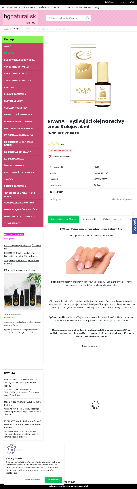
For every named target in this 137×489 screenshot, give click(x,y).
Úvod (6, 29)
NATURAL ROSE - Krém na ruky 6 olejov (120, 398)
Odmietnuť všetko (32, 479)
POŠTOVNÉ (44, 7)
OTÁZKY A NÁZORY (73, 7)
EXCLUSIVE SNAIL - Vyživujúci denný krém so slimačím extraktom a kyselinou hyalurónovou (91, 397)
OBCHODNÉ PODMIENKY (25, 7)
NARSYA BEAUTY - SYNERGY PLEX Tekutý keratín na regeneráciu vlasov (20, 382)
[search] (87, 19)
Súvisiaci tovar (113, 219)
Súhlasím (53, 479)
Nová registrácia (127, 2)
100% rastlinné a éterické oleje (20, 270)
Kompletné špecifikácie (63, 219)
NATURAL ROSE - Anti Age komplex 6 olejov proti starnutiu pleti (61, 398)
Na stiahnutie (89, 219)
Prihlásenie (110, 2)
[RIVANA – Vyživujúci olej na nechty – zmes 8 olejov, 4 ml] (91, 76)
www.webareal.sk (79, 486)
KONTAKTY (57, 7)
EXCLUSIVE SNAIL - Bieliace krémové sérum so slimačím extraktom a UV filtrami (22, 424)
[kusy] (54, 428)
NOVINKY (16, 29)
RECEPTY (88, 7)
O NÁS (9, 7)
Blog (97, 7)
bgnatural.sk (68, 481)
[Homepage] (3, 7)
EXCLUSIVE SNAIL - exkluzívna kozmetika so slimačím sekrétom (21, 254)
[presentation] (49, 400)
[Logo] (20, 18)
